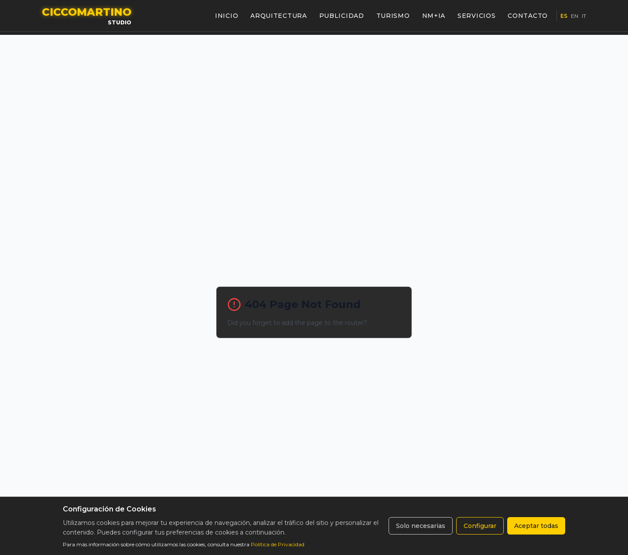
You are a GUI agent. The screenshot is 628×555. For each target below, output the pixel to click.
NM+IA (434, 16)
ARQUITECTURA (278, 16)
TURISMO (393, 16)
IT (584, 16)
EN (574, 16)
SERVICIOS (476, 16)
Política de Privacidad (277, 544)
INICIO (226, 16)
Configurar (480, 526)
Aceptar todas (536, 526)
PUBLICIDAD (341, 16)
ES (563, 16)
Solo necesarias (420, 526)
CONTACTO (528, 16)
